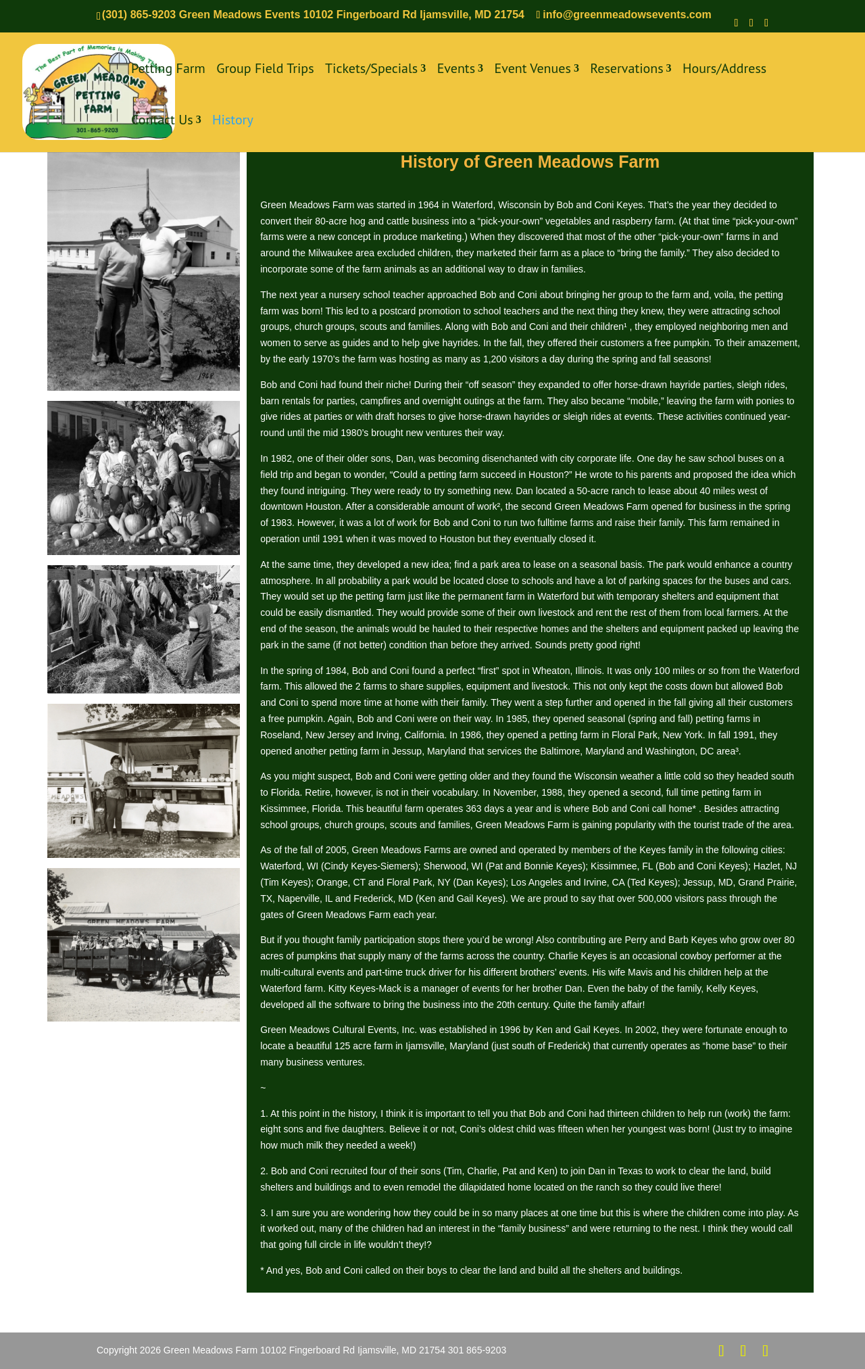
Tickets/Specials (371, 70)
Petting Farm (168, 70)
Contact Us (162, 121)
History (232, 121)
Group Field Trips (265, 70)
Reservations (626, 70)
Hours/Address (724, 70)
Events (456, 70)
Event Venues (533, 70)
